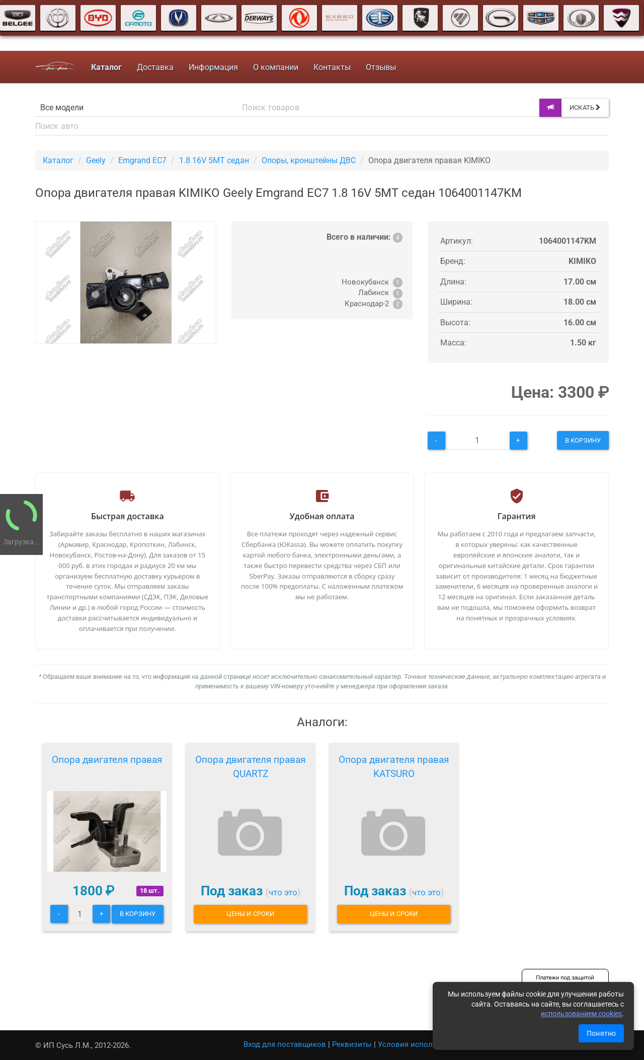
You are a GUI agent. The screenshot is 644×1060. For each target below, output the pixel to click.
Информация (213, 67)
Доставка (155, 67)
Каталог (58, 160)
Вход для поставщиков (285, 1044)
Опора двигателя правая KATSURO (394, 767)
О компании (275, 67)
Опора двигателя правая (107, 759)
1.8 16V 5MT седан (214, 160)
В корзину (583, 440)
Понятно (601, 1033)
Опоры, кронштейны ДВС (309, 160)
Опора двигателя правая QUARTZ (250, 767)
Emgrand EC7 (142, 160)
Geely (96, 160)
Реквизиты (352, 1044)
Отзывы (381, 67)
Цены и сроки (250, 913)
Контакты (332, 67)
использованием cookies (581, 1014)
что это (283, 892)
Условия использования (422, 1044)
